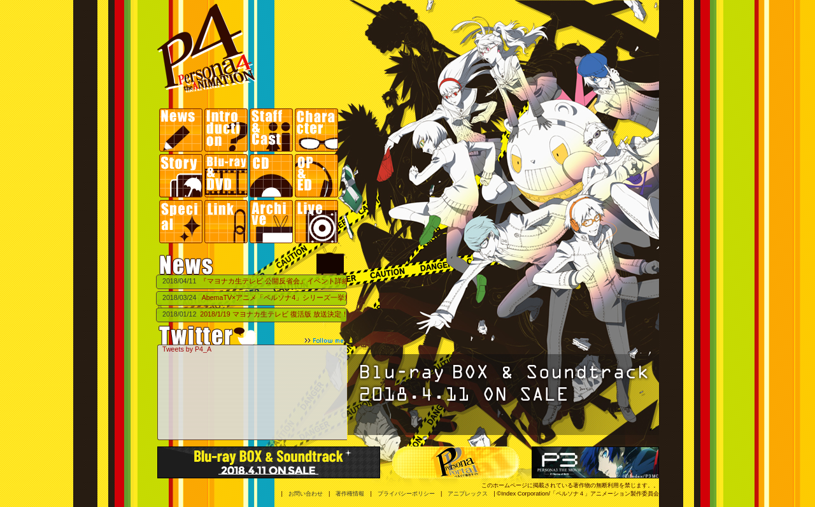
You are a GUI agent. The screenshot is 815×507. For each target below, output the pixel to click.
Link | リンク (227, 221)
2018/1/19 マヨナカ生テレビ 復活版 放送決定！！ (277, 314)
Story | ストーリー (181, 176)
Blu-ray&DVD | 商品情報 (227, 176)
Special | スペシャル (181, 221)
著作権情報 (350, 493)
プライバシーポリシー (406, 493)
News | (181, 131)
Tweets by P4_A (186, 349)
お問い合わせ (305, 493)
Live (317, 221)
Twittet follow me (251, 335)
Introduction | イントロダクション (227, 131)
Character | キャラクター (317, 131)
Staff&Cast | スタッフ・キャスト (272, 131)
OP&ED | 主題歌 (317, 176)
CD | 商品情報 (272, 176)
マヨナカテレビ (330, 263)
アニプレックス (468, 493)
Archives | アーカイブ (272, 221)
